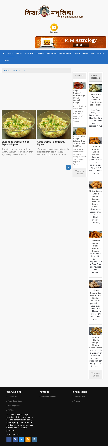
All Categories (14, 406)
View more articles (79, 172)
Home (6, 70)
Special (79, 75)
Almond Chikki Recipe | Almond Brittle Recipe (95, 342)
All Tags (11, 410)
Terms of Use (79, 397)
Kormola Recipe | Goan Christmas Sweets (96, 245)
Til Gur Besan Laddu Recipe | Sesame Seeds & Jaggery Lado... (95, 199)
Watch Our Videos (48, 397)
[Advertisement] (36, 92)
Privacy (77, 401)
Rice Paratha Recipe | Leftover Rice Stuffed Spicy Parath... (79, 141)
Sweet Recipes (95, 76)
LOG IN (5, 60)
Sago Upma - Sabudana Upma (51, 143)
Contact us (12, 397)
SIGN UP (100, 53)
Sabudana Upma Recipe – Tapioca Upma (16, 143)
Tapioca (16, 70)
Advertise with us (15, 401)
